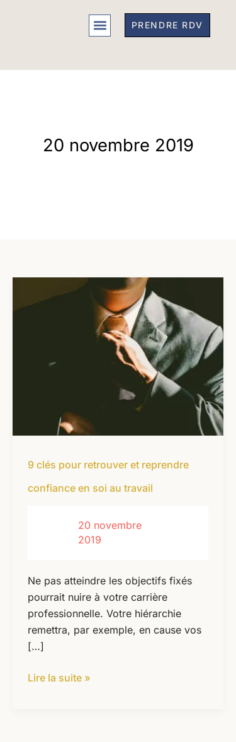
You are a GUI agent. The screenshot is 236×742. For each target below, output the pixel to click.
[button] (100, 25)
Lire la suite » (59, 677)
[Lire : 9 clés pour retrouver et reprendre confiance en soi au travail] (118, 355)
